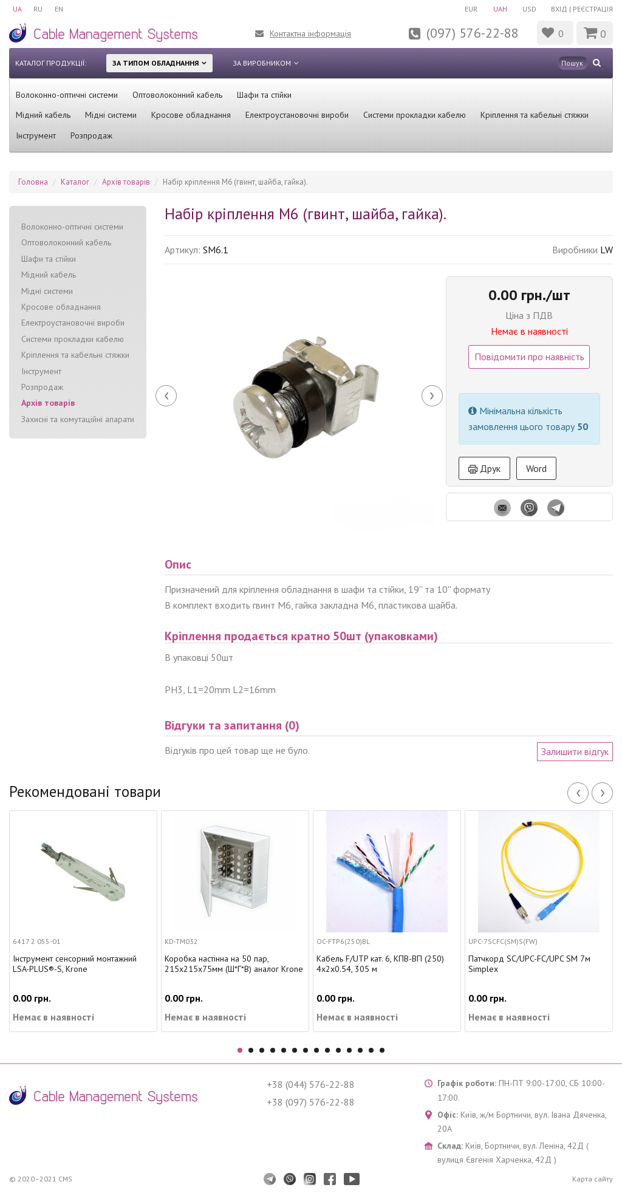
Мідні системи (111, 114)
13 (371, 1050)
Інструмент (36, 135)
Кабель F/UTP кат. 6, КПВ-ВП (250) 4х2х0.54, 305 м (380, 964)
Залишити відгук (575, 751)
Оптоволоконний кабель (177, 94)
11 (349, 1050)
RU (38, 8)
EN (59, 8)
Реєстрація (593, 8)
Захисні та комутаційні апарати (77, 419)
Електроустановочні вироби (297, 114)
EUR (469, 8)
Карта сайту (592, 1178)
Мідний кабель (43, 114)
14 (382, 1050)
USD (529, 8)
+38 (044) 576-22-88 (311, 1084)
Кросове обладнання (191, 114)
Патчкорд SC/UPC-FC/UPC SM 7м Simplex (529, 964)
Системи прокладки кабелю (414, 114)
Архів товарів (48, 402)
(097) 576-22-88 (472, 32)
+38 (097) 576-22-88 (311, 1102)
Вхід (559, 8)
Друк (484, 468)
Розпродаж (91, 135)
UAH (499, 8)
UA (17, 8)
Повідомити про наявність (529, 356)
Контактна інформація (310, 33)
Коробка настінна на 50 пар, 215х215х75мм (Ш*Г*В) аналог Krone (234, 964)
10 (338, 1050)
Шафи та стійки (264, 94)
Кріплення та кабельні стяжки (534, 114)
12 (360, 1050)
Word (536, 468)
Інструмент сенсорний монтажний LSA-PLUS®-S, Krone (75, 964)
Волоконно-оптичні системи (67, 94)
